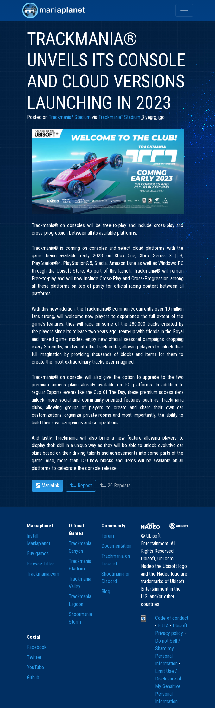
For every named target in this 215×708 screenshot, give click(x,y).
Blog (105, 591)
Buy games (38, 554)
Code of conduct (171, 618)
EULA (164, 626)
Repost (81, 486)
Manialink (47, 486)
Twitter (34, 657)
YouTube (35, 667)
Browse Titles (40, 564)
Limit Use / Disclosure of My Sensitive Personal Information (168, 686)
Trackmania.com (43, 574)
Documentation (116, 546)
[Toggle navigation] (184, 10)
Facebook (37, 647)
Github (33, 677)
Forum (107, 536)
